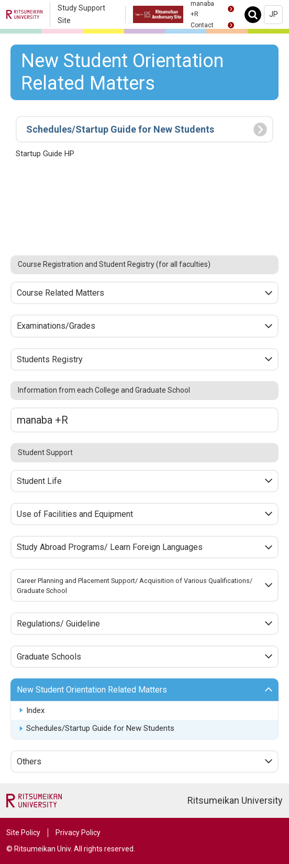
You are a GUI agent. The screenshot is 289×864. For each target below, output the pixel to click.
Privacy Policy (78, 832)
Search (255, 14)
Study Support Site (81, 14)
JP (273, 14)
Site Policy (23, 832)
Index (35, 710)
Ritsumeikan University (235, 800)
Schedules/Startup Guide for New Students (100, 728)
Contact (202, 25)
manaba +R (42, 420)
